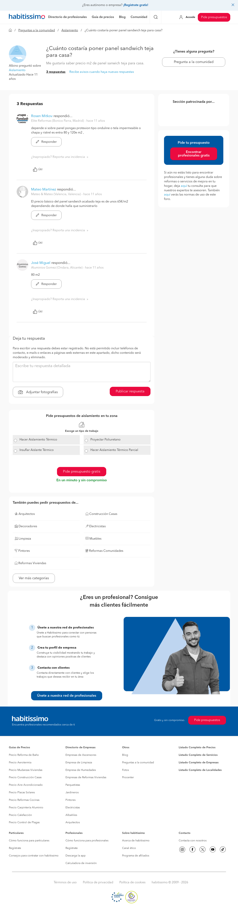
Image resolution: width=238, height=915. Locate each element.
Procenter (128, 777)
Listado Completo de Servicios (198, 755)
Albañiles (71, 815)
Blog (125, 755)
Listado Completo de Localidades (200, 770)
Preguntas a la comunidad (36, 30)
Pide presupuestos (214, 17)
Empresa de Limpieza (78, 762)
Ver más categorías (34, 578)
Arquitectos (72, 822)
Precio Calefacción (20, 815)
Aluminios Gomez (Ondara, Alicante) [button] (57, 267)
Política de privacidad (98, 882)
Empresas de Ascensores (80, 755)
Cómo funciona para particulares (29, 840)
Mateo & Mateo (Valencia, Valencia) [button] (56, 194)
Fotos (125, 770)
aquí (184, 186)
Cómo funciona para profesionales (86, 840)
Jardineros (72, 792)
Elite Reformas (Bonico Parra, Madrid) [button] (58, 120)
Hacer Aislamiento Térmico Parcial (114, 450)
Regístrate (15, 848)
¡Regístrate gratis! (135, 5)
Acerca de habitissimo (136, 840)
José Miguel (40, 263)
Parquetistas (72, 785)
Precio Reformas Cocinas (24, 800)
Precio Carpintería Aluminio (26, 807)
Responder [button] (46, 142)
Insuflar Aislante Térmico (37, 450)
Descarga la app (75, 855)
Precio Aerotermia (20, 762)
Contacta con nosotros (193, 840)
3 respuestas (55, 72)
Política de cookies (132, 882)
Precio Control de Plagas (24, 822)
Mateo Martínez (43, 189)
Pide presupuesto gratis (81, 471)
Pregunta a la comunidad (193, 62)
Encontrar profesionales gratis (194, 153)
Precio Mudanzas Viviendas (25, 770)
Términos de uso (65, 882)
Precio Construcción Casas (25, 777)
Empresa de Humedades (80, 770)
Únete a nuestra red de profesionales (66, 695)
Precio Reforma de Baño (24, 755)
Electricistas (72, 807)
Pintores (70, 800)
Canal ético (129, 848)
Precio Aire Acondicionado (26, 785)
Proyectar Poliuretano (105, 439)
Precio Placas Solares (22, 792)
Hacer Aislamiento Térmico (38, 439)
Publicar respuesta (130, 391)
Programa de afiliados (135, 855)
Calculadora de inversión (81, 863)
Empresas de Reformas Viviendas (85, 777)
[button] (17, 54)
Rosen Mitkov (42, 116)
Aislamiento (69, 30)
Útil (37, 169)
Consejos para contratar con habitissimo (34, 855)
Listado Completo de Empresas (198, 762)
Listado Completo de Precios (197, 747)
